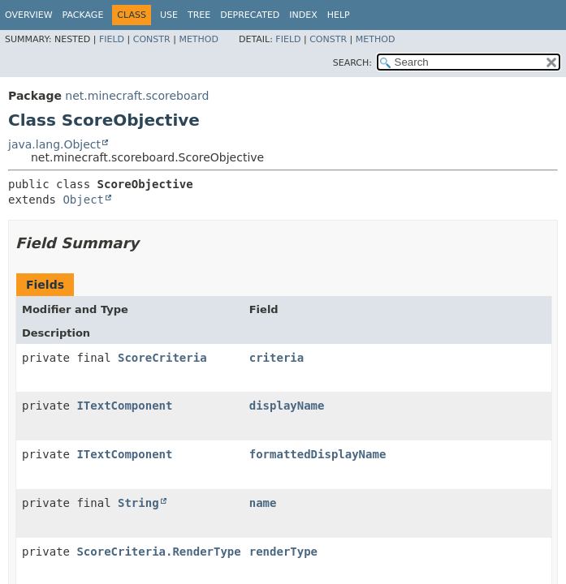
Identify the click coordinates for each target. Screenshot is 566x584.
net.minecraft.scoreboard (137, 95)
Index (303, 15)
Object (83, 199)
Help (338, 15)
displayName (287, 405)
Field (111, 39)
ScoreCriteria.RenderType (158, 551)
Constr (152, 39)
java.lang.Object (54, 144)
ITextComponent (124, 405)
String (138, 502)
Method (198, 39)
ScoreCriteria (162, 357)
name (263, 502)
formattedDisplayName (318, 454)
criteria (276, 357)
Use (169, 15)
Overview (29, 15)
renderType (283, 551)
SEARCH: (352, 63)
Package (83, 15)
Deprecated (249, 15)
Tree (199, 15)
